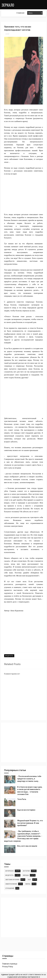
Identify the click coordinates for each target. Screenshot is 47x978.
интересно (9, 871)
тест (29, 879)
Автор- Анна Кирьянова (13, 611)
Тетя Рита (21, 799)
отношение (9, 888)
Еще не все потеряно (26, 810)
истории (26, 871)
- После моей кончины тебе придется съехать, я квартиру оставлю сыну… (29, 778)
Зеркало (7, 4)
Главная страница (9, 963)
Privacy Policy (7, 966)
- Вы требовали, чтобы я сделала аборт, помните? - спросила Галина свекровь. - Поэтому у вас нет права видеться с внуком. (23, 836)
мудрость (9, 656)
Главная (7, 13)
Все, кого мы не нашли (27, 846)
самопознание (11, 884)
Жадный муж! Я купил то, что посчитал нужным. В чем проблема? (30, 822)
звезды (26, 875)
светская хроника (12, 879)
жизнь (27, 884)
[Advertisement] (23, 191)
